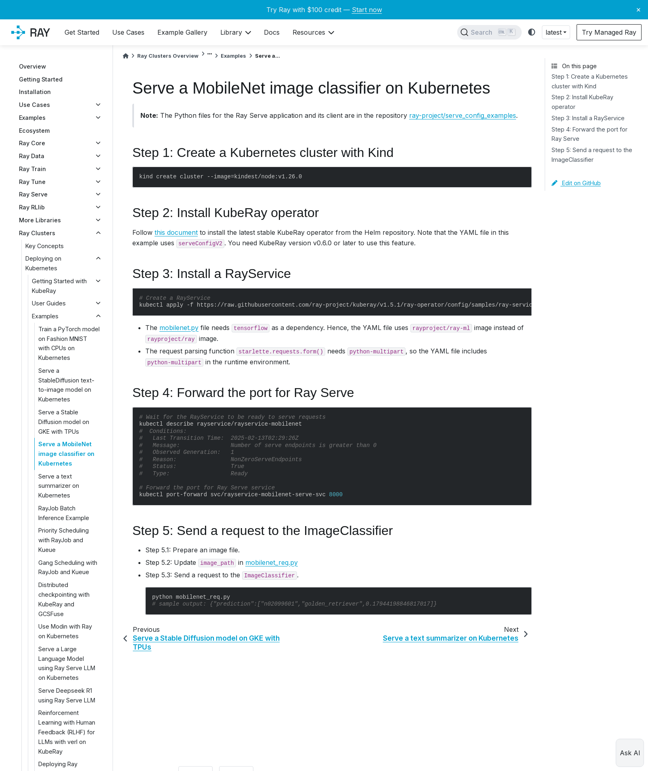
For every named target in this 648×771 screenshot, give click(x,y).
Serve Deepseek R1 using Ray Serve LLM (66, 695)
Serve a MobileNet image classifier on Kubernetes (66, 454)
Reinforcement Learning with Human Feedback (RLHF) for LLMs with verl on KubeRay (66, 731)
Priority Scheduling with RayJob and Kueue (63, 540)
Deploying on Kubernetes (43, 263)
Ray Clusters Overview (168, 56)
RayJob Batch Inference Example (63, 513)
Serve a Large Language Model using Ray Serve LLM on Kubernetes (66, 663)
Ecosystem (34, 130)
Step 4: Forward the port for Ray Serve (589, 134)
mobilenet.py (179, 328)
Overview (32, 66)
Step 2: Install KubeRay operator (582, 102)
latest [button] (554, 32)
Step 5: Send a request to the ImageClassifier (592, 154)
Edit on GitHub (576, 183)
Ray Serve (33, 194)
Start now (367, 10)
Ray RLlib (32, 207)
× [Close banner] (638, 9)
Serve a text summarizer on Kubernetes (58, 486)
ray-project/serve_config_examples (462, 115)
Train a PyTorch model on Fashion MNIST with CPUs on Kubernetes (69, 343)
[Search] (489, 32)
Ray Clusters (37, 233)
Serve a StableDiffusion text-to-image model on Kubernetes (66, 385)
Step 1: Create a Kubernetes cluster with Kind (590, 81)
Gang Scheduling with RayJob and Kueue (67, 567)
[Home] (125, 56)
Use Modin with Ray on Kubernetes (65, 631)
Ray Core (32, 143)
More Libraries (40, 220)
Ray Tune (32, 181)
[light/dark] (532, 32)
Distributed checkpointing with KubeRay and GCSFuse (64, 599)
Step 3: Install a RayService (588, 118)
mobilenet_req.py (271, 562)
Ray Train (32, 168)
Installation (35, 91)
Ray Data (31, 156)
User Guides (49, 303)
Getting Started (41, 79)
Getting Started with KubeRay (59, 286)
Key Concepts (44, 245)
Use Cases (34, 104)
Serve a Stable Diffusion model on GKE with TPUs (63, 422)
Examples (32, 117)
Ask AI (630, 753)
